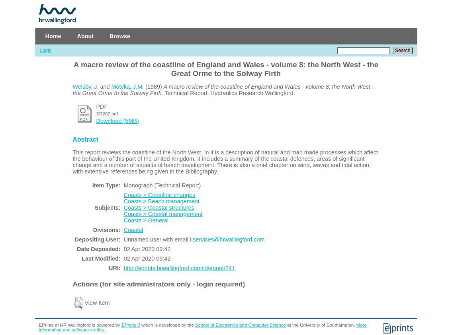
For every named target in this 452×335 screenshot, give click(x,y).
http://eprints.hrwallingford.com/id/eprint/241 (179, 268)
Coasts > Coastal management (163, 214)
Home (53, 36)
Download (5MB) (117, 121)
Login (46, 50)
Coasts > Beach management (162, 201)
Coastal (133, 230)
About (85, 36)
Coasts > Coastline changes (160, 195)
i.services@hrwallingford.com (227, 239)
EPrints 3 (130, 325)
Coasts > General (146, 220)
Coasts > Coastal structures (159, 208)
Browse (120, 36)
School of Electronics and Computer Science (240, 325)
